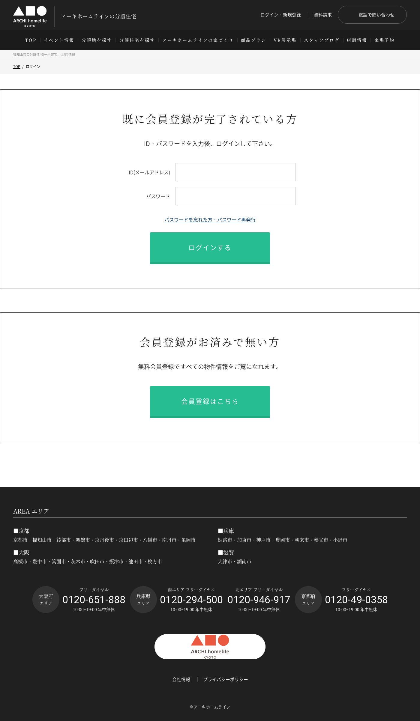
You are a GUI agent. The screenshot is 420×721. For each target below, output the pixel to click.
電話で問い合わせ (376, 14)
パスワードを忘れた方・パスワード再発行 (210, 219)
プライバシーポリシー (225, 679)
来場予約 (384, 40)
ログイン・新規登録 (280, 15)
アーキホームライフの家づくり (198, 40)
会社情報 (181, 679)
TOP (31, 40)
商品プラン (253, 40)
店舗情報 (357, 40)
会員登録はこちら (210, 401)
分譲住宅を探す (137, 40)
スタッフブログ (322, 40)
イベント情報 (59, 40)
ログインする (210, 247)
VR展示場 (285, 40)
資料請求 (323, 15)
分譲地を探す (97, 40)
